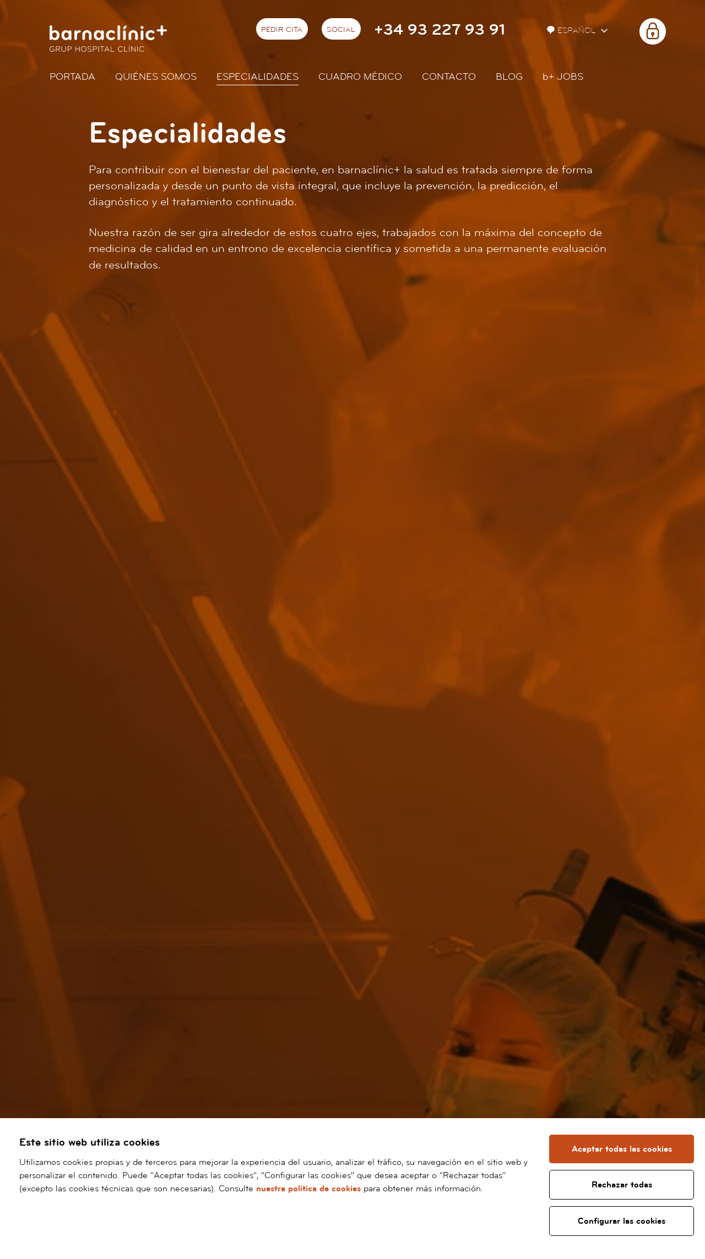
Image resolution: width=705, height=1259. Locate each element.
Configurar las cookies (621, 1221)
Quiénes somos (156, 76)
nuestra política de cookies (308, 1188)
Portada (72, 76)
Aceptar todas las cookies (622, 1148)
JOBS (563, 76)
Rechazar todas (622, 1184)
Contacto (449, 76)
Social (341, 30)
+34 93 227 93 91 (439, 30)
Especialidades (257, 76)
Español (572, 30)
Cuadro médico (360, 76)
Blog (509, 76)
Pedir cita (281, 30)
